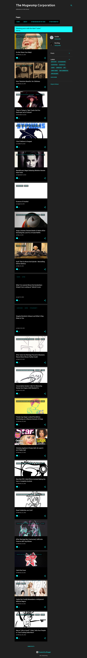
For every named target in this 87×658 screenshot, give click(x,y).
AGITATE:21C (62, 64)
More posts (31, 646)
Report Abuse (55, 84)
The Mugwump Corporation (35, 5)
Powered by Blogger (43, 652)
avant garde (54, 70)
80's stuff (53, 61)
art (65, 67)
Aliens (52, 67)
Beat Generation (64, 70)
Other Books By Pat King (38, 21)
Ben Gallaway (54, 73)
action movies (62, 61)
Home (17, 21)
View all (18, 30)
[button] (45, 58)
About (25, 21)
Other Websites (53, 21)
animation (59, 67)
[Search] (71, 5)
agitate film (54, 64)
